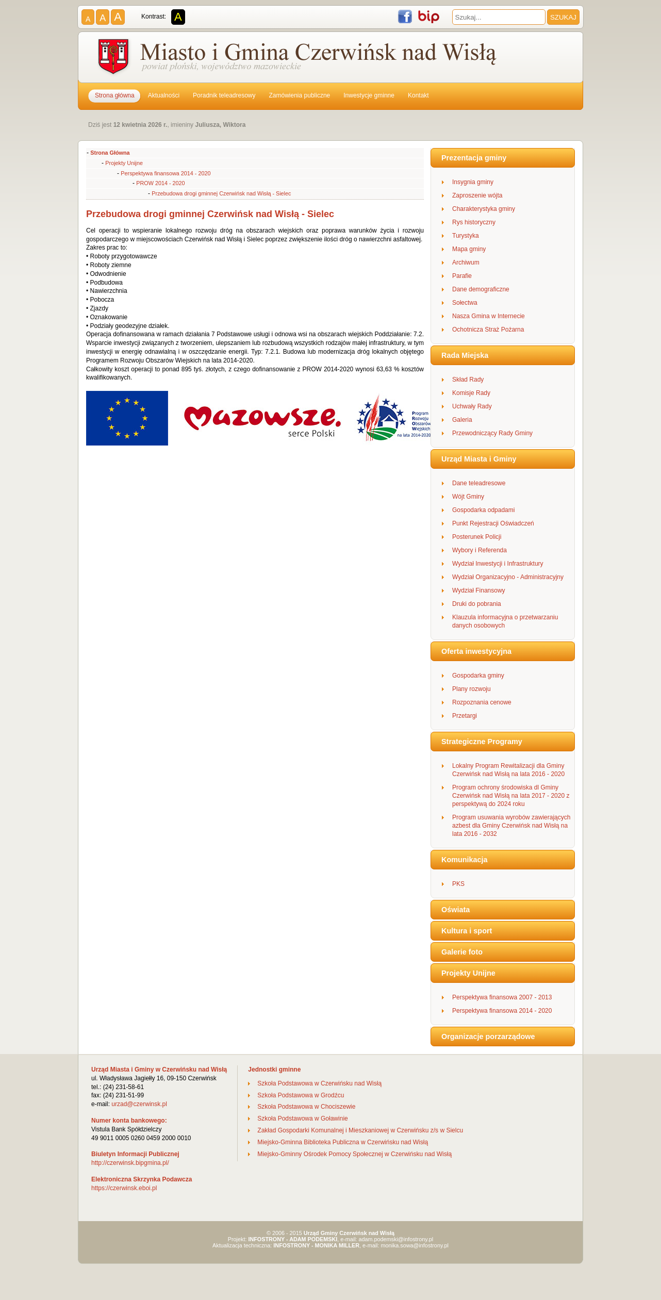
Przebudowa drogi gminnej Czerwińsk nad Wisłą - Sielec (221, 193)
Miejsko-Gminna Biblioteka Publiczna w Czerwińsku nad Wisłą (342, 1142)
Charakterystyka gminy (483, 208)
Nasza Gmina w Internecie (488, 316)
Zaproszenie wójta (477, 195)
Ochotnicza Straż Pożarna (488, 329)
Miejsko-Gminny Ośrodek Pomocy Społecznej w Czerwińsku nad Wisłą (354, 1154)
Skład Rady (468, 379)
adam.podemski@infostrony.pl (396, 1239)
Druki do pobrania (476, 603)
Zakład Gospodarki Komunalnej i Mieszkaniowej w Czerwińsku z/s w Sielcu (360, 1130)
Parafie (462, 275)
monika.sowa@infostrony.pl (415, 1245)
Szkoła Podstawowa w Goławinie (302, 1118)
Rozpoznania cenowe (481, 702)
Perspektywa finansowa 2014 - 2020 (165, 173)
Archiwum (466, 262)
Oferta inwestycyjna (476, 651)
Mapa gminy (469, 249)
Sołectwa (464, 302)
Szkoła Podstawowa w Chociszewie (306, 1106)
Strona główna (115, 95)
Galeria (462, 419)
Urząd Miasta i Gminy (479, 459)
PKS (458, 883)
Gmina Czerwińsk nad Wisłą (298, 58)
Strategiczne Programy (481, 741)
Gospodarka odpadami (483, 510)
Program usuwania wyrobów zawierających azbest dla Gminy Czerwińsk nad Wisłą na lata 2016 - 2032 (511, 825)
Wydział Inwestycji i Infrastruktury (497, 563)
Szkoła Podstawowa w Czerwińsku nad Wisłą (319, 1083)
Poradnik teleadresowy (224, 95)
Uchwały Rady (472, 406)
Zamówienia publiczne (299, 95)
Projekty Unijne (124, 163)
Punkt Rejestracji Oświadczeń (493, 523)
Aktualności (163, 95)
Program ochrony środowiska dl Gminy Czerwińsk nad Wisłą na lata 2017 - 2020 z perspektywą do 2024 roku (510, 796)
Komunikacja (464, 859)
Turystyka (465, 235)
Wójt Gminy (468, 496)
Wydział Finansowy (478, 590)
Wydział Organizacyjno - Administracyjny (508, 577)
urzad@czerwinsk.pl (139, 1104)
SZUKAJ (563, 17)
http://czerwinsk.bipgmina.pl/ (130, 1162)
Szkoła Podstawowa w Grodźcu (300, 1095)
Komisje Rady (471, 393)
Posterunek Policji (476, 536)
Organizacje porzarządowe (488, 1036)
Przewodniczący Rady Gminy (492, 433)
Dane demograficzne (480, 289)
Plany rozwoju (471, 689)
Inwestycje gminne (368, 95)
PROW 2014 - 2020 (160, 183)
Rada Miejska (464, 355)
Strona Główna (109, 153)
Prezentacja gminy (473, 158)
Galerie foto (462, 952)
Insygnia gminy (472, 182)
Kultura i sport (466, 931)
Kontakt (418, 95)
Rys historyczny (473, 222)
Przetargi (464, 715)
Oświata (455, 910)
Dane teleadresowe (478, 483)
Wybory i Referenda (479, 550)
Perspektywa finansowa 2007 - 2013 (502, 997)
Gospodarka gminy (478, 675)
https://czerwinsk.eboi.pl (124, 1188)
